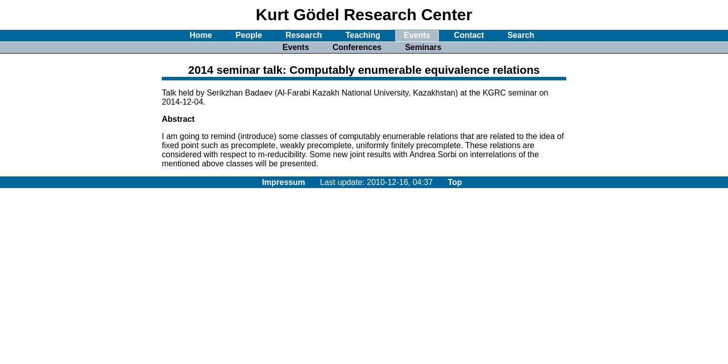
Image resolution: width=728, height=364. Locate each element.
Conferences (357, 47)
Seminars (423, 47)
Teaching (362, 35)
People (249, 35)
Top (455, 182)
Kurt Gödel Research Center (364, 15)
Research (304, 35)
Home (201, 35)
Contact (469, 35)
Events (417, 35)
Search (521, 35)
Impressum (283, 182)
